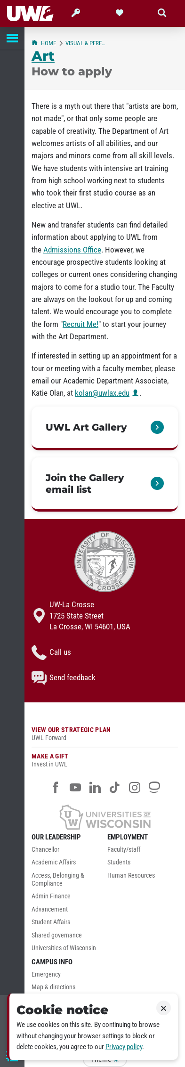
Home (44, 43)
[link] (105, 428)
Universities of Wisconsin (64, 948)
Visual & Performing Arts (86, 43)
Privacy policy (123, 1047)
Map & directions (53, 987)
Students (118, 862)
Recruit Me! (80, 324)
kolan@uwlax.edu (102, 393)
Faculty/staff (123, 850)
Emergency (46, 974)
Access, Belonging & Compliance (58, 880)
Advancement (50, 909)
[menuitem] (67, 852)
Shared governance (57, 935)
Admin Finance (51, 896)
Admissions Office (72, 249)
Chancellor (45, 850)
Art (43, 56)
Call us (51, 652)
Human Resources (131, 876)
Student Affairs (51, 922)
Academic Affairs (54, 862)
